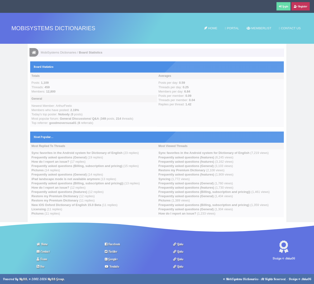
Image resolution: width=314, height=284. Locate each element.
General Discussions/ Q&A (79, 118)
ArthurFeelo (64, 106)
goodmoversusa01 (62, 123)
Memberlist (259, 28)
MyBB (23, 279)
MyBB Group (55, 279)
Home (210, 28)
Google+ (111, 259)
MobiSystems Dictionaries (53, 28)
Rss (40, 266)
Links (178, 244)
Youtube (112, 266)
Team (42, 259)
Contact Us (290, 28)
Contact (43, 251)
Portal (232, 28)
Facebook (112, 244)
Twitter (111, 251)
